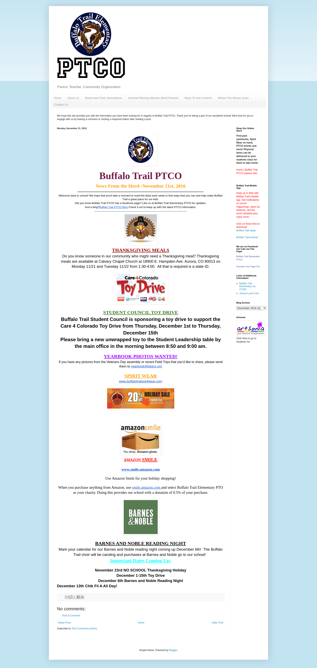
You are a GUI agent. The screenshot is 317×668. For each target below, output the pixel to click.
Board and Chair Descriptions (103, 98)
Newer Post (64, 622)
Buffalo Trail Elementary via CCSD (247, 286)
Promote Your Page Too (248, 266)
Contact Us (61, 104)
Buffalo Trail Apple (246, 230)
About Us (73, 98)
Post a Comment (71, 615)
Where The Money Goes (233, 98)
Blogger (173, 650)
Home (57, 98)
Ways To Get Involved (198, 98)
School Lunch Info (249, 293)
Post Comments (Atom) (84, 628)
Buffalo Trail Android (247, 237)
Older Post (217, 622)
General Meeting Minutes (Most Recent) (153, 98)
